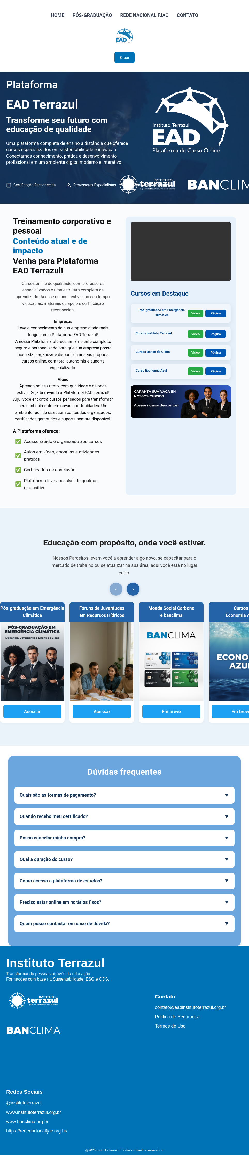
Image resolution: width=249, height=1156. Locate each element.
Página (216, 314)
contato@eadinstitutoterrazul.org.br (190, 1008)
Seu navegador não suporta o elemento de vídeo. (181, 264)
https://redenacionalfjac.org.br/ (36, 1132)
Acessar (32, 712)
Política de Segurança (177, 1017)
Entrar (125, 58)
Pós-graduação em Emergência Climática (161, 314)
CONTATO (187, 15)
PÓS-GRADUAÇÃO (92, 15)
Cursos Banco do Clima (154, 353)
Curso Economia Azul (153, 372)
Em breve (171, 712)
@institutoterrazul (24, 1103)
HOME (57, 15)
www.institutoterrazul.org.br (33, 1113)
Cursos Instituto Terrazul (156, 335)
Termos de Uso (170, 1027)
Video (195, 314)
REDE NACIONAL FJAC (144, 15)
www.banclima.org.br (27, 1122)
